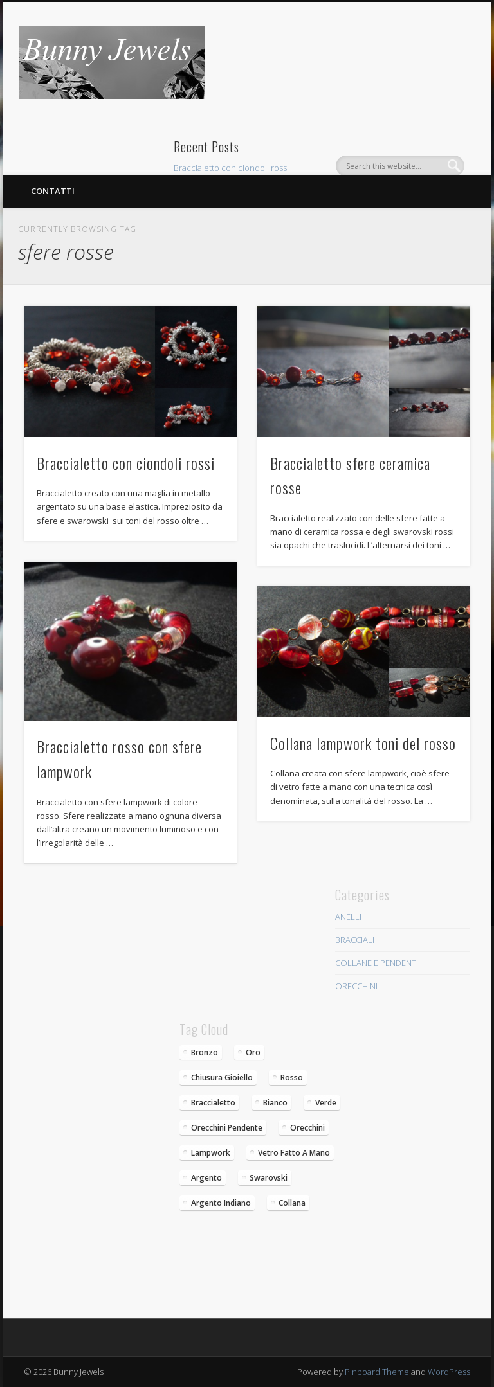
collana (292, 1202)
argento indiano (221, 1202)
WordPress (449, 1371)
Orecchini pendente (226, 1127)
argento (206, 1177)
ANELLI (348, 916)
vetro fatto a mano (294, 1152)
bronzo (204, 1052)
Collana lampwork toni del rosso (363, 743)
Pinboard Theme (377, 1371)
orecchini (307, 1127)
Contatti (53, 191)
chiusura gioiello (222, 1077)
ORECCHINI (356, 986)
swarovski (269, 1177)
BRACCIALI (354, 939)
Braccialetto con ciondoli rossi (231, 168)
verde (325, 1102)
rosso (291, 1077)
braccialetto (213, 1102)
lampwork (210, 1152)
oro (253, 1052)
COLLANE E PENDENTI (376, 963)
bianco (275, 1102)
